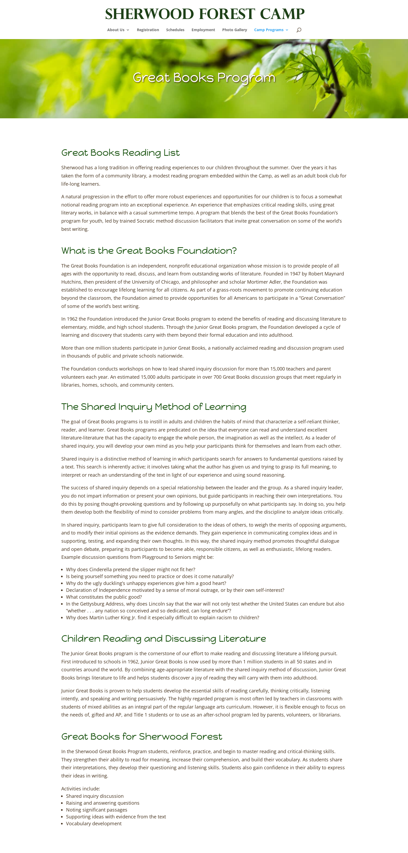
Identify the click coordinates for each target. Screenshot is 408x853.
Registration (148, 30)
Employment (203, 30)
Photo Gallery (234, 30)
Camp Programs (269, 30)
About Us (115, 30)
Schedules (175, 30)
